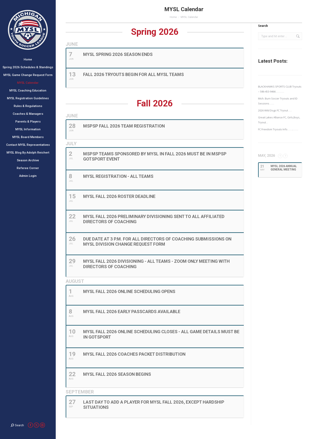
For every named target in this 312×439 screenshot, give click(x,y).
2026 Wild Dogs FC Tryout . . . (275, 110)
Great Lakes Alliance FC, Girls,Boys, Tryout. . (279, 120)
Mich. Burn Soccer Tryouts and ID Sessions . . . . (277, 101)
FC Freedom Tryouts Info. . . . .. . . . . (278, 129)
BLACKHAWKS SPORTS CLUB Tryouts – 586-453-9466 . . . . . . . (279, 89)
